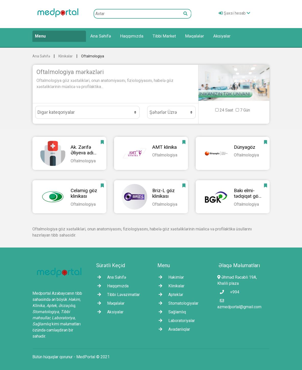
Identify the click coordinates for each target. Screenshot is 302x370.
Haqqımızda (131, 36)
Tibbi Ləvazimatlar (117, 294)
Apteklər (169, 294)
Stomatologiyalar (177, 303)
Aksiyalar (222, 36)
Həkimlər (170, 277)
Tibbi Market (164, 36)
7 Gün (245, 110)
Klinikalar (65, 56)
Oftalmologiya (92, 56)
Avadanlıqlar (173, 329)
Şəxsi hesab (234, 13)
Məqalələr (194, 36)
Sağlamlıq (171, 312)
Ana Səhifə (100, 36)
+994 (228, 292)
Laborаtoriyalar (175, 320)
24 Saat (226, 110)
